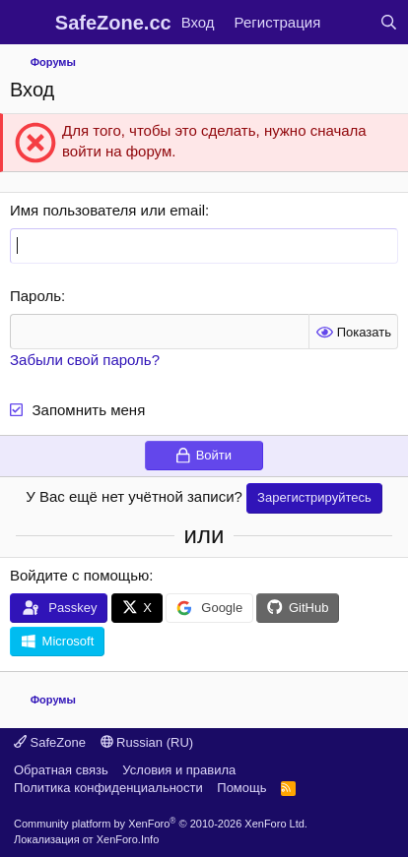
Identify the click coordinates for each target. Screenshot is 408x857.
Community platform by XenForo (160, 823)
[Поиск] (389, 22)
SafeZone (50, 742)
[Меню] (27, 22)
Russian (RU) (147, 742)
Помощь (241, 787)
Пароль (35, 295)
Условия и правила (179, 770)
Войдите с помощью (79, 575)
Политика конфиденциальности (108, 787)
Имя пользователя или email (107, 210)
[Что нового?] (349, 22)
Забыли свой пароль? (85, 359)
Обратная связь (61, 770)
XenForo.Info (128, 839)
